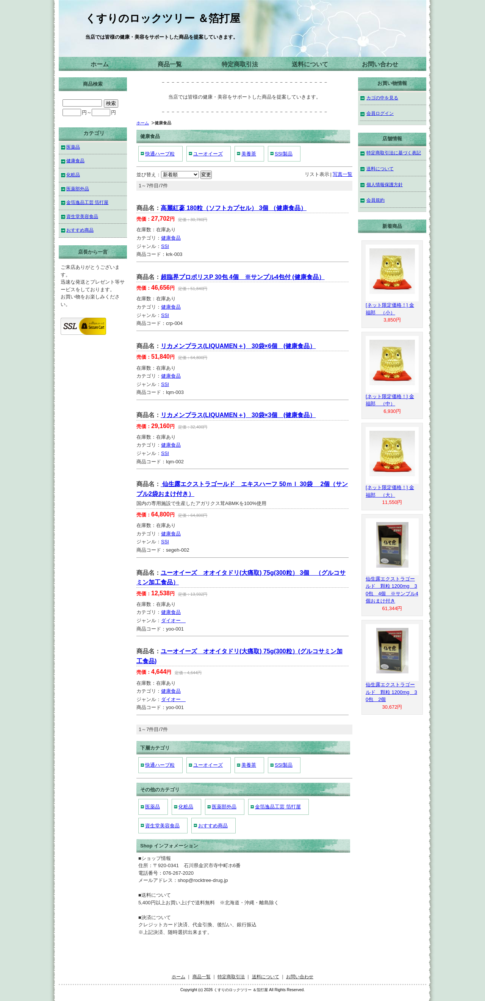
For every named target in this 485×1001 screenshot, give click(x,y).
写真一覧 (342, 174)
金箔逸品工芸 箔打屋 (278, 807)
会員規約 (375, 200)
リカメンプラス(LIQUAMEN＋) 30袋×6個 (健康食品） (238, 346)
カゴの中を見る (382, 97)
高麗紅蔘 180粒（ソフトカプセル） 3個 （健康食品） (234, 208)
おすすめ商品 (213, 825)
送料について (310, 64)
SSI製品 (284, 154)
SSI (165, 246)
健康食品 (171, 238)
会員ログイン (380, 113)
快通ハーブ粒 (160, 154)
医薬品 (152, 807)
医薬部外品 (224, 807)
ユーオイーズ (208, 154)
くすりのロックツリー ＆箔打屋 (162, 18)
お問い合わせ (380, 64)
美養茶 (248, 154)
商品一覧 (170, 64)
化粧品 (185, 807)
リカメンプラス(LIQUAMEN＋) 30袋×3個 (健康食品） (238, 415)
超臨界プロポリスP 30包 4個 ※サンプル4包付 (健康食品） (243, 277)
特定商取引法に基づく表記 (393, 152)
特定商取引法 (240, 64)
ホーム (100, 64)
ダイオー (173, 620)
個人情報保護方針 (384, 184)
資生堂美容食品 (162, 825)
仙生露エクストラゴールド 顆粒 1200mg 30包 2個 (391, 692)
